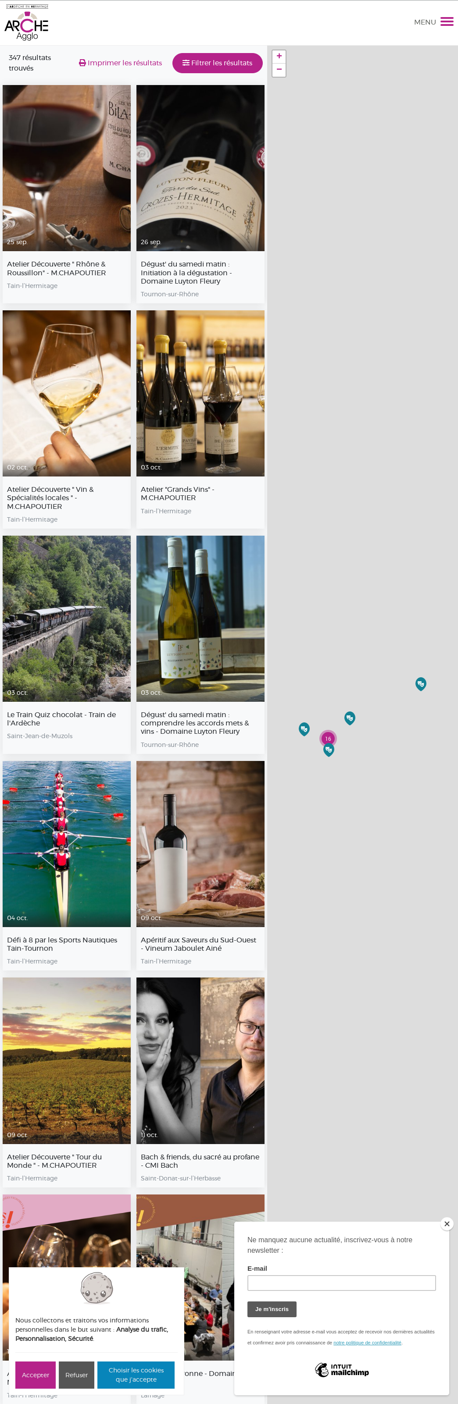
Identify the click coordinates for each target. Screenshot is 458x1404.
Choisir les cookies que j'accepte (136, 1374)
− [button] (279, 70)
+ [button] (279, 57)
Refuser (76, 1375)
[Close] (447, 1223)
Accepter (35, 1375)
